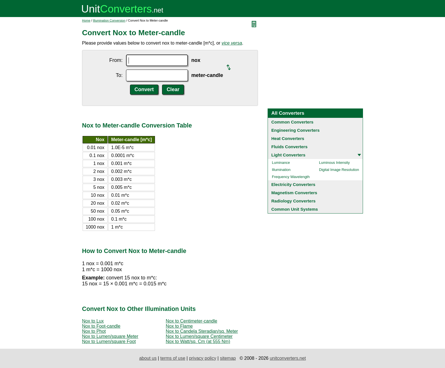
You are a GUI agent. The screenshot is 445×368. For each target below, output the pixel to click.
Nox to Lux (93, 321)
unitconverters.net (288, 358)
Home (86, 20)
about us (147, 358)
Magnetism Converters (294, 192)
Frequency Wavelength (291, 177)
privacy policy (202, 358)
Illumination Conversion (109, 20)
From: (116, 60)
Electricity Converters (293, 184)
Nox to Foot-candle (101, 326)
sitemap (228, 358)
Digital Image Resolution (339, 170)
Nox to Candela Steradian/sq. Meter (202, 331)
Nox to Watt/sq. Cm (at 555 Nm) (198, 341)
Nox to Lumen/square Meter (110, 336)
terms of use (172, 358)
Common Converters (292, 122)
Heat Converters (287, 138)
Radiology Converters (293, 200)
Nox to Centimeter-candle (191, 321)
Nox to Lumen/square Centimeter (199, 336)
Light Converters (288, 154)
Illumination (281, 170)
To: (119, 75)
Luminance (281, 162)
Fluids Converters (289, 146)
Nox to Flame (179, 326)
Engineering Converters (295, 130)
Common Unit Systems (294, 209)
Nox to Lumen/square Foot (109, 341)
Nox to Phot (94, 331)
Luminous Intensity (334, 162)
